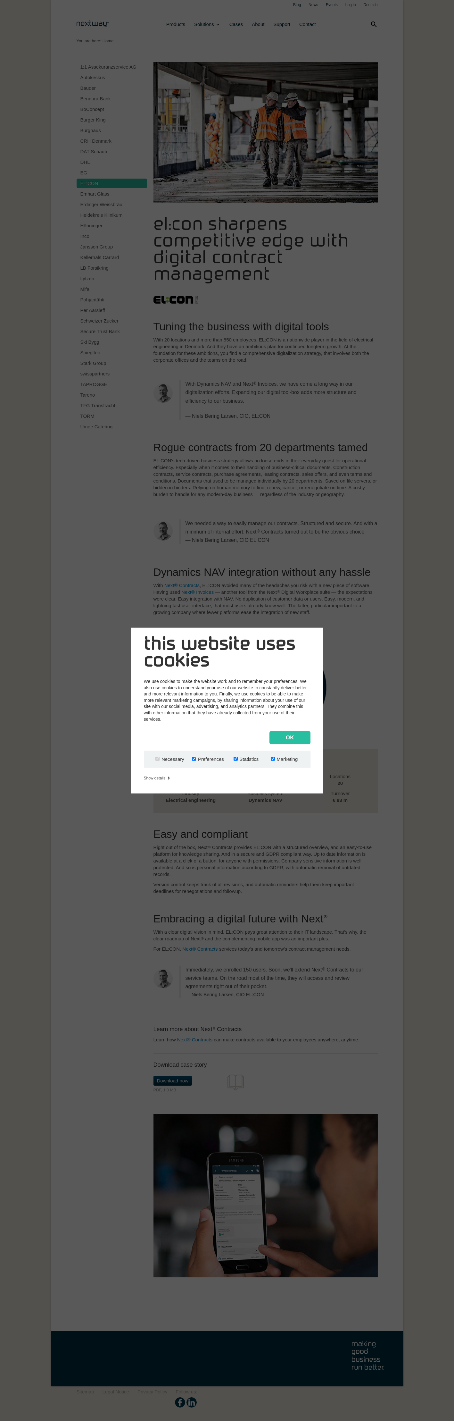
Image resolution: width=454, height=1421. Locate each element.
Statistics (249, 758)
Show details (157, 778)
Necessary (172, 758)
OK (290, 737)
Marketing (287, 758)
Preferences (211, 758)
